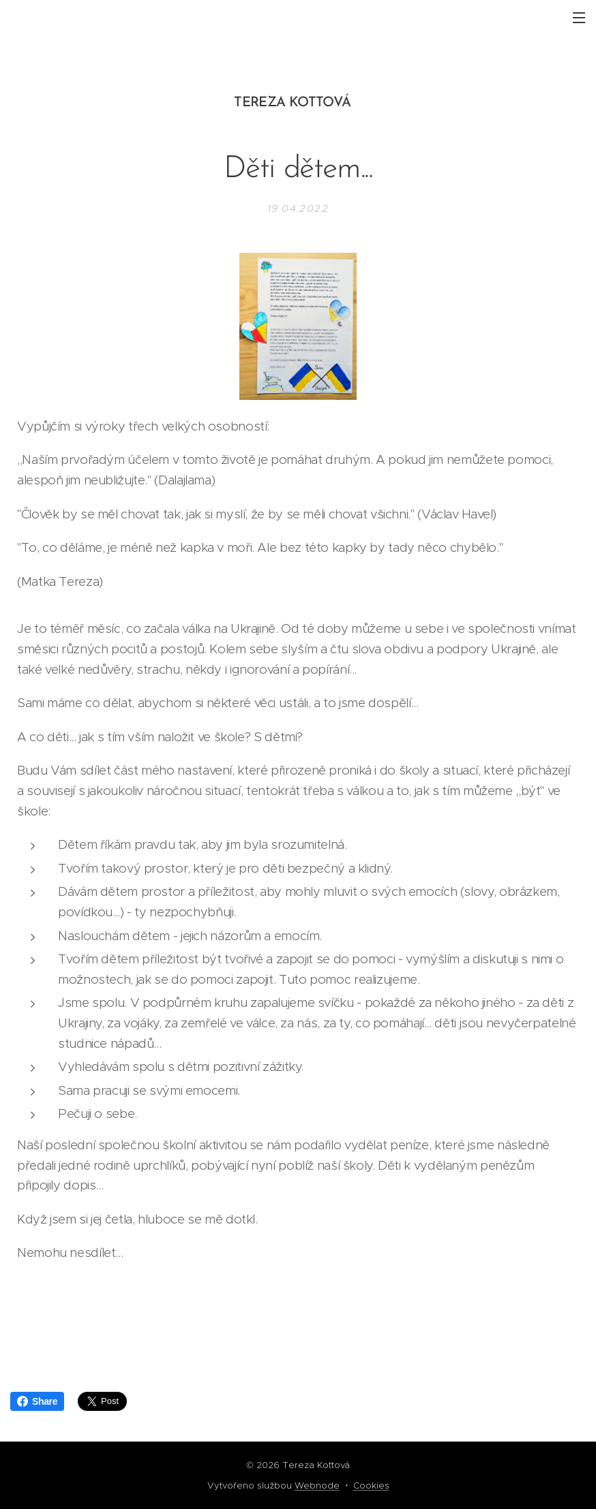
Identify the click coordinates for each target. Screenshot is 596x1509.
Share (37, 1401)
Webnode (317, 1485)
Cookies (371, 1485)
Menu (579, 17)
